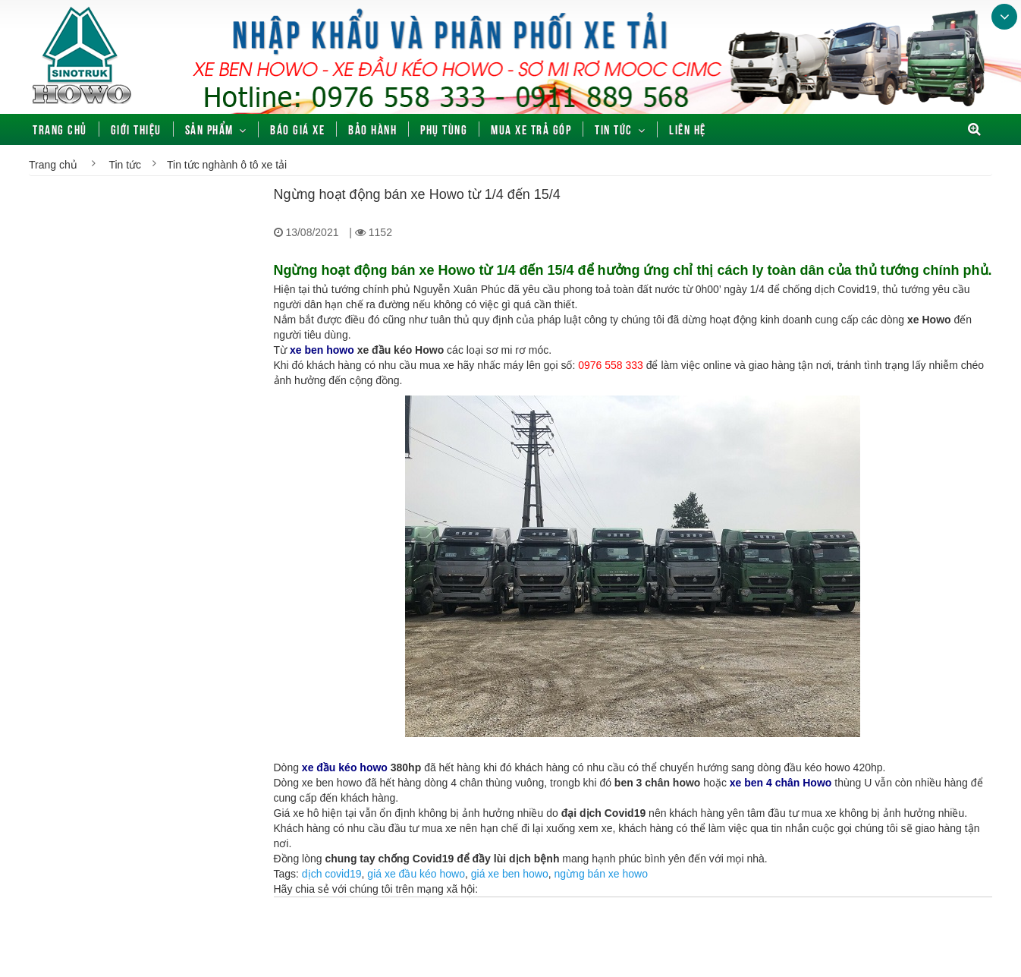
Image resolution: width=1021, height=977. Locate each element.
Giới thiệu (136, 129)
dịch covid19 (332, 874)
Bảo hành (372, 129)
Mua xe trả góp (531, 129)
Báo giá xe (297, 129)
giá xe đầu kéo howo (416, 874)
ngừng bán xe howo (601, 874)
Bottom (1004, 17)
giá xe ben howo (509, 874)
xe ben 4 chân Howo (781, 783)
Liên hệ (687, 129)
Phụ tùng (443, 129)
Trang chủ (60, 129)
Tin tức (614, 129)
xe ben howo (322, 350)
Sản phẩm (209, 129)
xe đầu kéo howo (346, 767)
